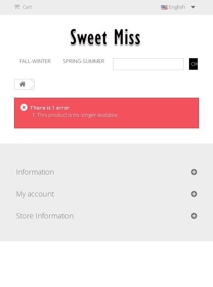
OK (194, 63)
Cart (27, 7)
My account (35, 194)
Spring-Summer (83, 61)
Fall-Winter (35, 61)
